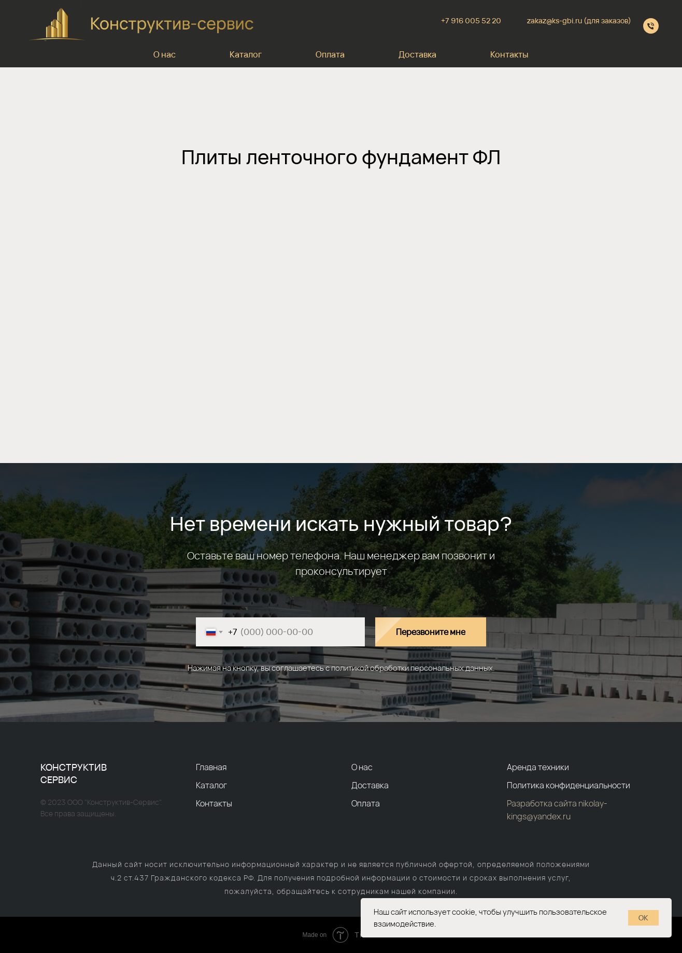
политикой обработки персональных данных (412, 667)
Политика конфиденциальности (568, 785)
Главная (211, 767)
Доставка (417, 54)
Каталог (246, 54)
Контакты (509, 54)
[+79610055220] (651, 26)
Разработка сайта (542, 803)
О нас (164, 54)
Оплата (330, 54)
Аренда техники (538, 767)
